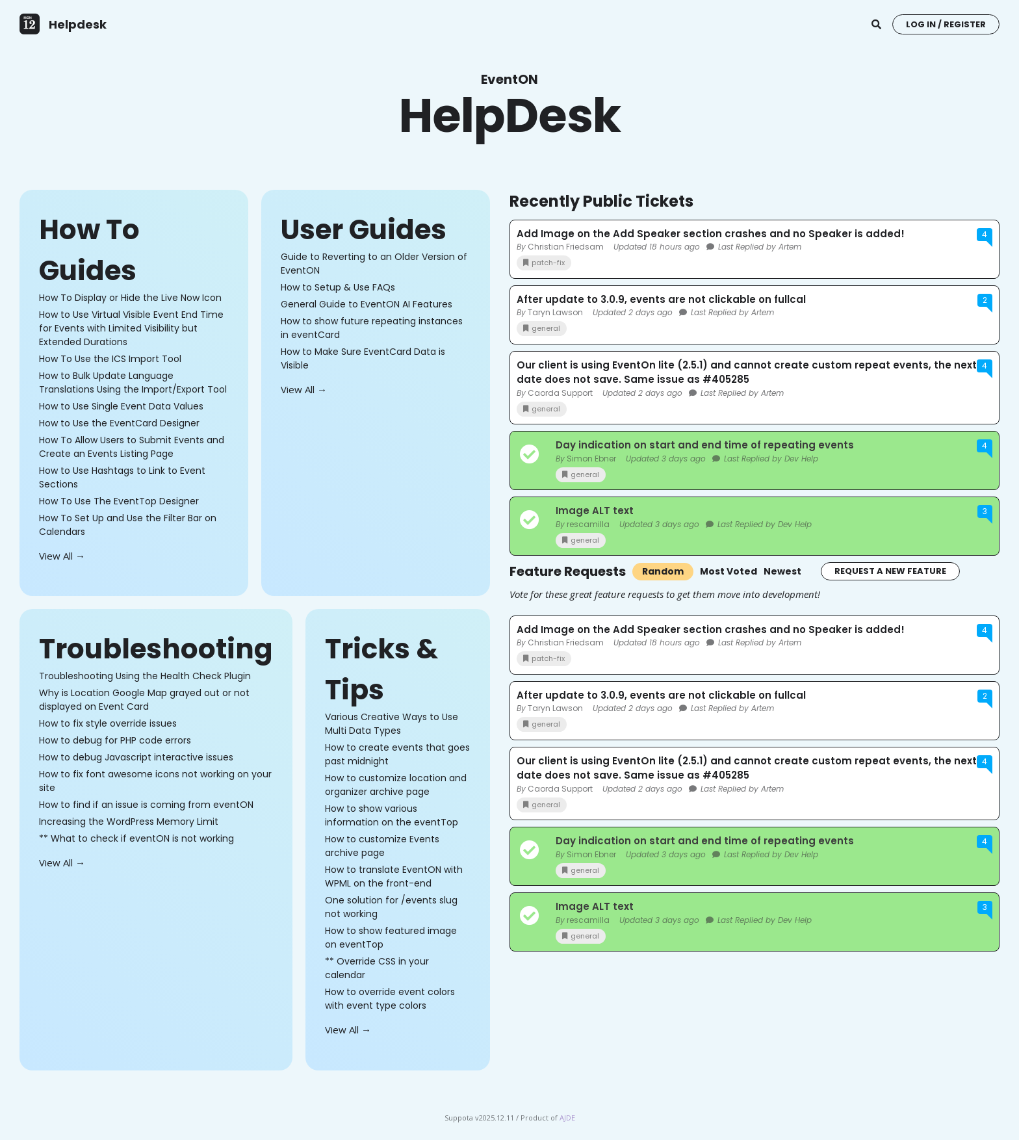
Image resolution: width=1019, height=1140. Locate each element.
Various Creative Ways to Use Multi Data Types (391, 723)
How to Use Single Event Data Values (121, 406)
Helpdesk (78, 24)
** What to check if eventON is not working (136, 838)
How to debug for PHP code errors (115, 740)
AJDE (567, 1117)
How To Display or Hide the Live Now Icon (130, 297)
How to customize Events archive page (382, 846)
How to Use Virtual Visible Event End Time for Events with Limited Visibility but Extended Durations (131, 328)
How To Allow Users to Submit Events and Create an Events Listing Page (131, 447)
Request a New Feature (890, 571)
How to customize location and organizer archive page (396, 784)
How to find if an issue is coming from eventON (146, 804)
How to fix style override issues (108, 723)
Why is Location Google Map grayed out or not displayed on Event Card (144, 699)
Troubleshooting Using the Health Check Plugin (145, 675)
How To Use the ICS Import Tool (110, 358)
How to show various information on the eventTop (391, 815)
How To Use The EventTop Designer (119, 501)
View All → (62, 555)
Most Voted (728, 571)
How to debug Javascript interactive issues (136, 757)
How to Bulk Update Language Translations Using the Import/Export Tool (133, 382)
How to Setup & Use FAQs (338, 287)
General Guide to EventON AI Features (366, 304)
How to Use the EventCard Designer (119, 423)
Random (663, 571)
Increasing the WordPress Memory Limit (128, 821)
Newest (782, 571)
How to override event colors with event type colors (390, 998)
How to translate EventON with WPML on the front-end (394, 876)
